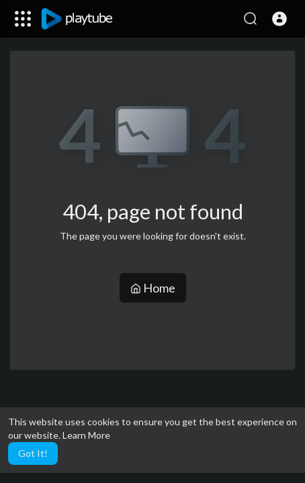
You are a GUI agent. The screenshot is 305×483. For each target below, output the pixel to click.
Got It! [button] (33, 453)
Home (152, 287)
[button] (279, 18)
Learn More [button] (86, 435)
